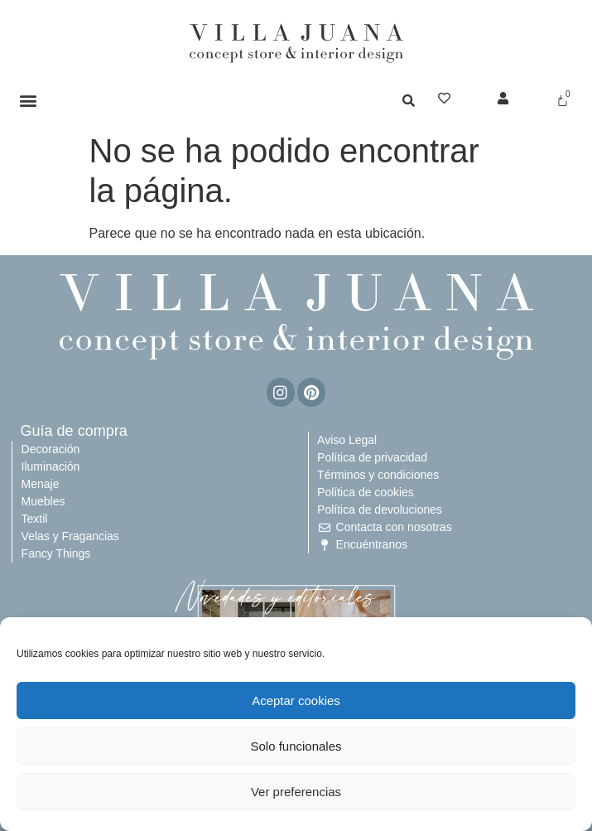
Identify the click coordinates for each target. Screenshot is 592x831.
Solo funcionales (295, 746)
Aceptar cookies (296, 700)
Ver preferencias (296, 792)
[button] (28, 100)
